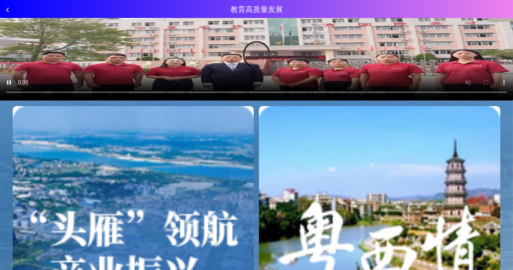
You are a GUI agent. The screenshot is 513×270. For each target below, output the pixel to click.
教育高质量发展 (256, 10)
